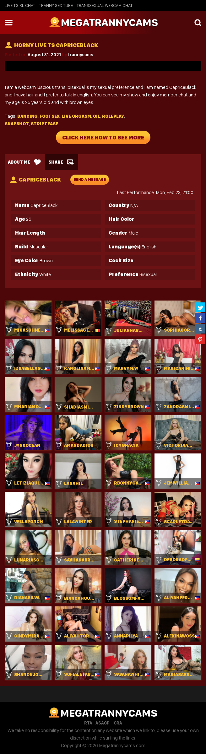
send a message (89, 179)
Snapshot (17, 123)
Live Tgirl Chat (20, 5)
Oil (96, 116)
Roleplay (113, 116)
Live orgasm (76, 116)
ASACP (102, 722)
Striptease (44, 123)
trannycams (80, 54)
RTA (88, 722)
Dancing (27, 116)
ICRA (117, 722)
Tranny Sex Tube (56, 5)
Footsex (50, 116)
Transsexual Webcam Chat (105, 5)
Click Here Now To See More (103, 137)
